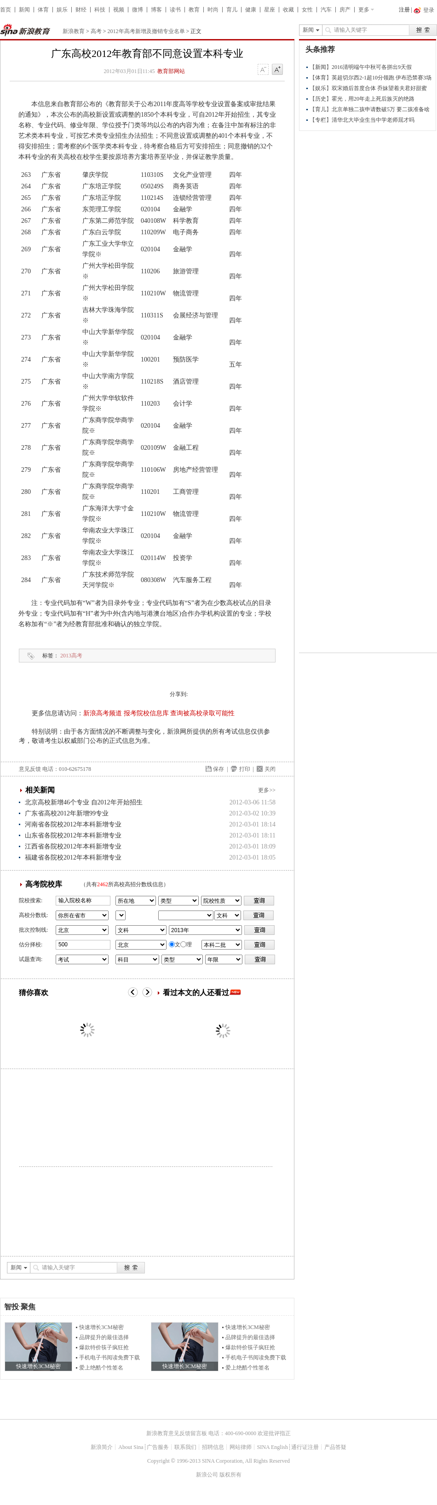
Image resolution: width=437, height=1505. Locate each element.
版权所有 (230, 1474)
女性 (307, 9)
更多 (363, 9)
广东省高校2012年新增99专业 (67, 813)
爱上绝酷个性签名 (101, 1367)
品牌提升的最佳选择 (104, 1337)
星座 (269, 9)
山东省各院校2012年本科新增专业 (73, 835)
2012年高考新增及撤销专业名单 (146, 31)
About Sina (130, 1447)
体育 (43, 9)
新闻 (24, 9)
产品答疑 (335, 1447)
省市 (120, 915)
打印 (244, 769)
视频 (118, 9)
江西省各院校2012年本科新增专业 (73, 846)
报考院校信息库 (146, 713)
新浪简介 (102, 1447)
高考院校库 (43, 884)
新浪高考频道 (102, 713)
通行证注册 (305, 1447)
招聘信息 (213, 1447)
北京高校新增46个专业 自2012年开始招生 (84, 802)
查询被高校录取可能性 (202, 713)
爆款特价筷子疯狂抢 (104, 1347)
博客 (156, 9)
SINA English (272, 1447)
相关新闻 (40, 790)
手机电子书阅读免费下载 (109, 1357)
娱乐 (62, 9)
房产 (345, 9)
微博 (137, 9)
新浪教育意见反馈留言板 (176, 1433)
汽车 (326, 9)
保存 (218, 769)
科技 (99, 9)
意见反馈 (30, 769)
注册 (404, 9)
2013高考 (71, 655)
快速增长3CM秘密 (101, 1327)
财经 (80, 9)
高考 (96, 31)
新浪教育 (74, 31)
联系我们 (185, 1447)
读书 (175, 9)
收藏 (288, 9)
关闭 (270, 769)
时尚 (212, 9)
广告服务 (158, 1447)
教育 (194, 9)
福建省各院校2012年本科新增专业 (73, 857)
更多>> (267, 790)
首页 (5, 9)
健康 (250, 9)
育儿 (231, 9)
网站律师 (241, 1447)
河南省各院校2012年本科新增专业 (73, 824)
